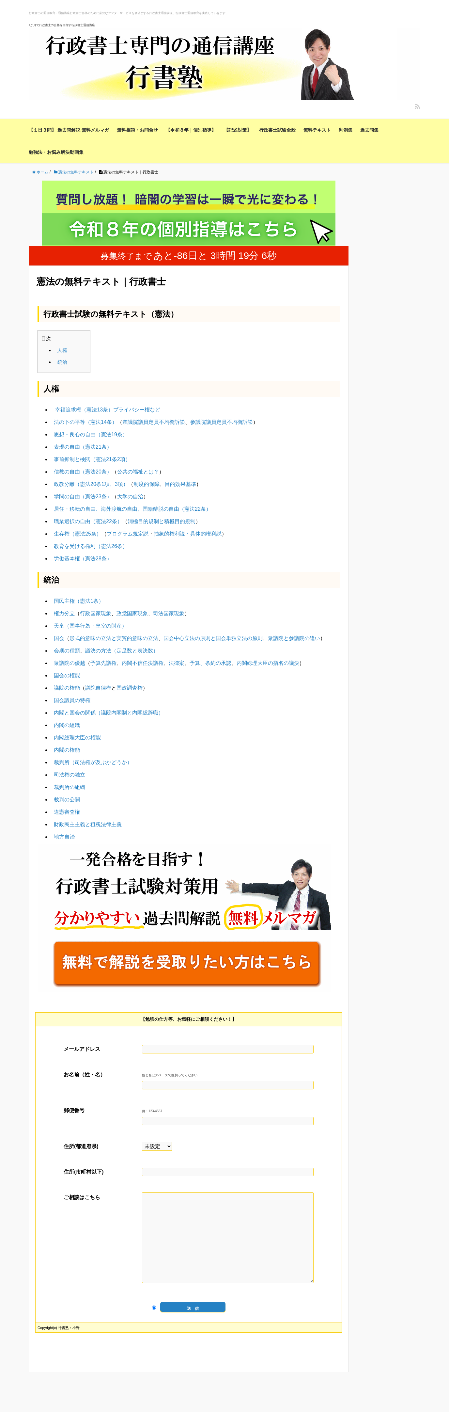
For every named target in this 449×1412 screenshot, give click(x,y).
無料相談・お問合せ (137, 130)
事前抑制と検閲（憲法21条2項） (92, 459)
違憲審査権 (67, 812)
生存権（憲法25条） (77, 534)
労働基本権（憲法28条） (83, 558)
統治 (62, 362)
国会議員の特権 (72, 700)
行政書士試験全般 (277, 130)
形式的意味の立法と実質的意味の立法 (114, 638)
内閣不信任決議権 (142, 663)
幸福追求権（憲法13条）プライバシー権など (107, 409)
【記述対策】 (237, 130)
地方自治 (64, 837)
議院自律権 (98, 688)
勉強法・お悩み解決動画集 (56, 152)
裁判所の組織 (69, 787)
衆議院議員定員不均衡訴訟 (153, 422)
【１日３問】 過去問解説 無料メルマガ (69, 130)
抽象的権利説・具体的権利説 (188, 534)
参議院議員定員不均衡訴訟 (221, 422)
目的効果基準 (180, 484)
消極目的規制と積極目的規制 (161, 521)
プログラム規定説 (127, 534)
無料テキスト (317, 130)
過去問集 (369, 130)
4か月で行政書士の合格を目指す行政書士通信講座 (62, 25)
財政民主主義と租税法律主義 (88, 824)
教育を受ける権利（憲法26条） (91, 546)
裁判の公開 (67, 799)
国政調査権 (129, 688)
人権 (62, 350)
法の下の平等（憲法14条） (85, 422)
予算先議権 (103, 663)
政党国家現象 (132, 613)
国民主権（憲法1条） (79, 601)
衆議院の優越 (69, 663)
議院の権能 (67, 688)
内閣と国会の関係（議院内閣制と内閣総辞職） (108, 712)
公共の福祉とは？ (138, 471)
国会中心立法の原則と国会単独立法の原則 (213, 638)
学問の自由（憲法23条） (83, 496)
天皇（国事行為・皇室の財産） (90, 626)
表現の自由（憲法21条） (83, 447)
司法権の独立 (69, 775)
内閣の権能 (67, 750)
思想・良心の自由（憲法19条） (91, 434)
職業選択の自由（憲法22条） (88, 521)
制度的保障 (146, 484)
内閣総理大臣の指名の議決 (268, 663)
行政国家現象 (95, 613)
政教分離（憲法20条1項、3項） (91, 484)
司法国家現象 (168, 613)
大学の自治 (130, 496)
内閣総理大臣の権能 (77, 737)
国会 (59, 638)
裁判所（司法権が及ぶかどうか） (93, 762)
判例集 (345, 130)
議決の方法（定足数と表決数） (121, 650)
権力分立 (64, 613)
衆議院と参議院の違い (294, 638)
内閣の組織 (67, 725)
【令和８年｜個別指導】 (191, 130)
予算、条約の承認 (210, 663)
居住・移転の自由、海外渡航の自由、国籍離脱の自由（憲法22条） (132, 509)
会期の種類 (67, 650)
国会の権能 (67, 675)
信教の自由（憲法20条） (83, 471)
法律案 (176, 663)
